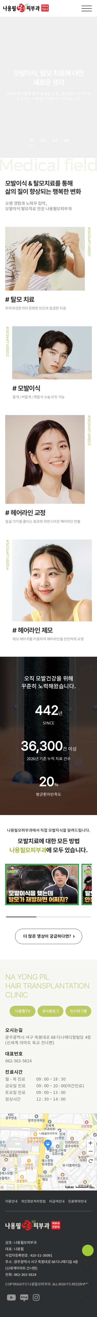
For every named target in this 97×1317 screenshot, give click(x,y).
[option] (48, 87)
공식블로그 (50, 1011)
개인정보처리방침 (33, 1201)
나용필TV (22, 1011)
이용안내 (11, 1201)
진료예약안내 (77, 1201)
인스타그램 (78, 1011)
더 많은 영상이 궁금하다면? (47, 936)
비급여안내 (57, 1201)
